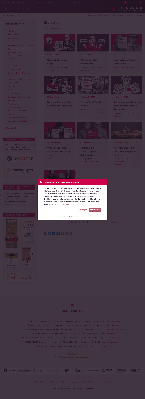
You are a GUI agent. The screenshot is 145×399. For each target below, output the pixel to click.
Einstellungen (82, 210)
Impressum (84, 216)
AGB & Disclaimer (73, 216)
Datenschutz (61, 216)
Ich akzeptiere (95, 210)
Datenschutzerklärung (62, 204)
